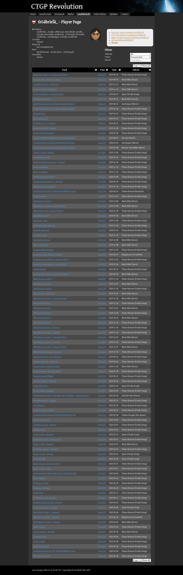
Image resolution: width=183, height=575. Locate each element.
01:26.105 (102, 454)
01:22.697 (102, 395)
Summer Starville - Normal (45, 361)
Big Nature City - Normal (44, 123)
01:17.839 (102, 410)
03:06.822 (102, 196)
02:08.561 (102, 361)
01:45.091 (102, 405)
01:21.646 (102, 522)
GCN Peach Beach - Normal (45, 507)
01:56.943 (102, 235)
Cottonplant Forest (41, 157)
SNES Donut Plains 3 (42, 313)
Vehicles (128, 54)
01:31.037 (102, 332)
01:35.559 (102, 211)
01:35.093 (102, 342)
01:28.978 (102, 264)
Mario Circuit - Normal (43, 454)
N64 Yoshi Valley (40, 245)
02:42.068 (102, 147)
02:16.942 (102, 230)
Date (114, 70)
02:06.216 (102, 177)
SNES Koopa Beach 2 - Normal (46, 327)
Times (128, 57)
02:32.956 (102, 89)
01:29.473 (102, 366)
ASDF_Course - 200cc (42, 468)
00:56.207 (102, 512)
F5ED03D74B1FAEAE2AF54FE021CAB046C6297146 (54, 415)
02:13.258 (102, 449)
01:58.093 (102, 391)
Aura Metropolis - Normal (44, 400)
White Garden (39, 430)
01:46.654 (102, 439)
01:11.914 (102, 415)
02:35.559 (102, 143)
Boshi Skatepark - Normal (44, 128)
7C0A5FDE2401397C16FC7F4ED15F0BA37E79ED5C (54, 109)
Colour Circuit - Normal (43, 152)
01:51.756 (102, 245)
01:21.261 (102, 75)
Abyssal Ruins (39, 113)
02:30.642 (102, 425)
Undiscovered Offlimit (43, 376)
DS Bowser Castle (40, 483)
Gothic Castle (39, 541)
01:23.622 (102, 303)
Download (59, 14)
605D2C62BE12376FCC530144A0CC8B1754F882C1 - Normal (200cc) (61, 395)
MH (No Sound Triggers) (44, 177)
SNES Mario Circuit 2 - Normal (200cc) (49, 347)
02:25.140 (102, 191)
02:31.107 (102, 498)
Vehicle (135, 70)
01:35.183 (102, 201)
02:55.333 (102, 551)
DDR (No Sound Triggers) (44, 186)
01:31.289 (102, 322)
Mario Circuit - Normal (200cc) (46, 464)
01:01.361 (102, 337)
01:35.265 (102, 167)
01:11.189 (102, 468)
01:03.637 (102, 459)
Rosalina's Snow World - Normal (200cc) (51, 259)
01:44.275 (102, 186)
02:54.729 (102, 541)
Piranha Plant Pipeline (43, 250)
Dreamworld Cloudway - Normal (47, 181)
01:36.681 (102, 293)
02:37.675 (102, 274)
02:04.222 (102, 250)
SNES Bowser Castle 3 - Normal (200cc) (50, 298)
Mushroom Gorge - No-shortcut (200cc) (50, 75)
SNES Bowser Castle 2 (42, 288)
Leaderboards (84, 14)
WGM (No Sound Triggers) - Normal (49, 162)
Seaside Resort (39, 269)
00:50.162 (102, 371)
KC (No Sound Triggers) (43, 133)
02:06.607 (102, 269)
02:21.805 (102, 502)
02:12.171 (102, 113)
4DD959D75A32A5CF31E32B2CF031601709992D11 (54, 104)
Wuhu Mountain (40, 386)
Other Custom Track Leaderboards (126, 37)
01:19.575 (102, 79)
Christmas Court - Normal (44, 425)
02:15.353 (102, 206)
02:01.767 (102, 430)
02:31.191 (102, 400)
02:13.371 (102, 376)
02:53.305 (102, 288)
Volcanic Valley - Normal (44, 381)
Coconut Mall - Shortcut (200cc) (47, 79)
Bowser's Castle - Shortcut (44, 89)
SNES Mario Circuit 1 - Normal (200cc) (49, 337)
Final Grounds (39, 196)
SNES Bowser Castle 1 (42, 279)
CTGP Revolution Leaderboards (125, 35)
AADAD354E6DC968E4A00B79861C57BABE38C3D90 (54, 473)
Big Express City (40, 118)
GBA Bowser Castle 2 (42, 201)
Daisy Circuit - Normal (43, 444)
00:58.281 (102, 308)
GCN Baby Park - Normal (44, 225)
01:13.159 (102, 434)
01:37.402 (102, 313)
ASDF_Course (39, 527)
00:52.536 (102, 94)
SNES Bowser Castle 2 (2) (44, 293)
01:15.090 (102, 225)
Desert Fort (38, 493)
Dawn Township (40, 167)
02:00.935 (102, 162)
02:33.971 (102, 138)
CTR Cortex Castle (41, 420)
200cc (140, 32)
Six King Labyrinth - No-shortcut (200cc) (51, 274)
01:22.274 (102, 284)
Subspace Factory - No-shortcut (47, 357)
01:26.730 (102, 517)
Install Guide (45, 14)
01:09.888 (102, 318)
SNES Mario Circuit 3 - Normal (46, 522)
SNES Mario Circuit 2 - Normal (46, 342)
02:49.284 (102, 133)
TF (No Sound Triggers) (43, 391)
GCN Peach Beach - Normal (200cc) (48, 94)
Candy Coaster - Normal (44, 532)
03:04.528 (102, 381)
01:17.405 (102, 152)
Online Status (100, 14)
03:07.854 (102, 493)
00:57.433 (102, 464)
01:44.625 (102, 220)
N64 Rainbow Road (41, 240)
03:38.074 (102, 123)
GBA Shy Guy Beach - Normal (46, 517)
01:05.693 (102, 347)
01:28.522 (102, 259)
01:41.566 (102, 327)
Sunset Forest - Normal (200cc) (46, 366)
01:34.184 (102, 444)
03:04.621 (102, 546)
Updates (113, 14)
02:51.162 (102, 357)
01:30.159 (102, 386)
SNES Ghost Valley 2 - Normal (46, 512)
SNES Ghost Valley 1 (42, 322)
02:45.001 (102, 483)
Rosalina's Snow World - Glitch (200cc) (50, 264)
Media (71, 14)
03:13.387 (102, 181)
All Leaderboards (119, 40)
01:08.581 (102, 157)
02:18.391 (102, 473)
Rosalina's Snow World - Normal (47, 254)
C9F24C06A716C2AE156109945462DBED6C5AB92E (54, 147)
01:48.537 (102, 556)
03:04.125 (102, 104)
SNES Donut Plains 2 (42, 303)
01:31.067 (102, 478)
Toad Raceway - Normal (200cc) (47, 371)
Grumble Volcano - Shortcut (45, 84)
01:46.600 (102, 527)
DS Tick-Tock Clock (41, 556)
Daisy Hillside (39, 478)
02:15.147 (102, 536)
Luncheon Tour (40, 235)
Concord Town (39, 536)
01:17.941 (102, 99)
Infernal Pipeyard (41, 230)
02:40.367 (102, 532)
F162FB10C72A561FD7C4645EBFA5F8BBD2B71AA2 (54, 191)
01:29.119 (102, 240)
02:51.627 (102, 420)
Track (64, 70)
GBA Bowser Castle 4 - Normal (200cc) (49, 206)
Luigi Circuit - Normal (43, 434)
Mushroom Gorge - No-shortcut (47, 439)
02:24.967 (102, 109)
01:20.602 (102, 128)
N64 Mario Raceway (42, 99)
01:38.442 (102, 215)
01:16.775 (102, 507)
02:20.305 (102, 254)
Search (128, 60)
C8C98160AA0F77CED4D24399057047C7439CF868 (53, 143)
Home (32, 14)
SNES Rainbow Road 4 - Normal (47, 352)
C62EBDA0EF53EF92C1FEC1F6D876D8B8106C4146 (54, 551)
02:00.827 (102, 279)
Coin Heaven (38, 405)
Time (102, 70)
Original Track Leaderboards (124, 32)
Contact (124, 14)
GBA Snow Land (40, 220)
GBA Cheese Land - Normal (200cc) (48, 211)
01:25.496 (102, 298)
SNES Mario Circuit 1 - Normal (46, 332)
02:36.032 (102, 118)
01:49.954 (102, 84)
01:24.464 (102, 352)
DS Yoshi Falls (39, 459)
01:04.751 (102, 172)
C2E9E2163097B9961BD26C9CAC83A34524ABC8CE (54, 138)
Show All (146, 66)
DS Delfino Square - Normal (45, 449)
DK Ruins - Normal (41, 488)
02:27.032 (102, 488)
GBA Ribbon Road (41, 215)
